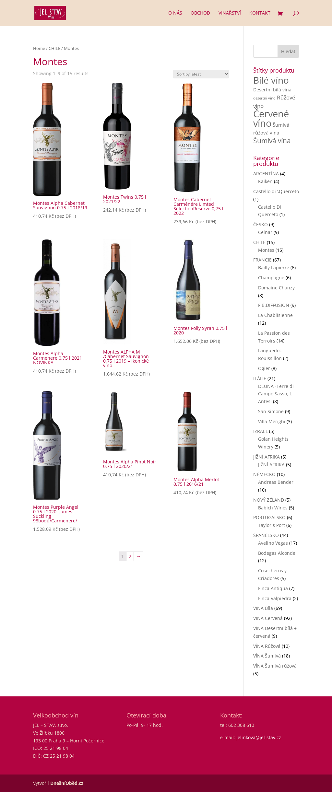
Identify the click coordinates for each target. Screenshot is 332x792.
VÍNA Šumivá (267, 656)
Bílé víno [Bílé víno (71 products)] (271, 80)
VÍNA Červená (268, 618)
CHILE (54, 48)
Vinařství (230, 13)
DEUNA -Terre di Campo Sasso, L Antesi (276, 394)
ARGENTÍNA (266, 173)
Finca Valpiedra (274, 598)
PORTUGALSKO (269, 517)
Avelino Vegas (273, 543)
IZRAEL (260, 431)
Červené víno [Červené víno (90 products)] (271, 118)
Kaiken (265, 181)
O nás (175, 13)
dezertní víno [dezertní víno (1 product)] (264, 98)
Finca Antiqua (273, 588)
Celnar (265, 232)
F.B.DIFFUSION (273, 305)
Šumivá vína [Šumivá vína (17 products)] (272, 140)
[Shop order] (201, 74)
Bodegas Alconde (276, 553)
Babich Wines (273, 508)
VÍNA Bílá (263, 608)
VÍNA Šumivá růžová (275, 666)
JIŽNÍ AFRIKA (266, 457)
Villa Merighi (271, 421)
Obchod (200, 13)
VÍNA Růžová (266, 646)
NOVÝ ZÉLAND (268, 500)
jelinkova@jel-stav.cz (258, 737)
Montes (266, 250)
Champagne (271, 277)
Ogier (264, 368)
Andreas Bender (275, 482)
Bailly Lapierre (273, 267)
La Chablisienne (275, 315)
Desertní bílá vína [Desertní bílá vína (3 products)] (272, 90)
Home (39, 48)
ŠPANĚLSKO (266, 535)
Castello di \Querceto (276, 191)
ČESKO (260, 224)
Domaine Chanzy (276, 288)
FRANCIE (262, 260)
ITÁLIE (259, 378)
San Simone (271, 411)
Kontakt (259, 13)
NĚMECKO (264, 474)
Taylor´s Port (271, 525)
